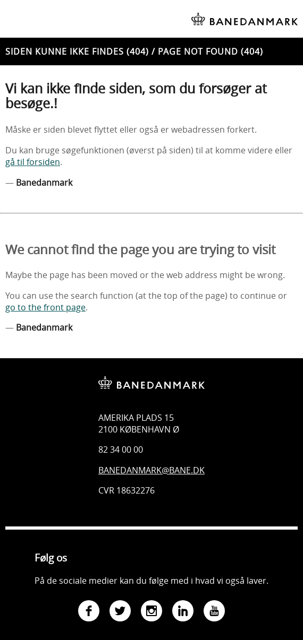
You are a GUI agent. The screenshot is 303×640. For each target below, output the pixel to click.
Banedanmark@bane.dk (151, 470)
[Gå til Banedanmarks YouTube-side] (214, 612)
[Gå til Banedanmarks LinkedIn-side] (182, 612)
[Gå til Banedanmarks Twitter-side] (120, 612)
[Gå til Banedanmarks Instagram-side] (151, 612)
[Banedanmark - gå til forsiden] (151, 374)
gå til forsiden (32, 162)
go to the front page (45, 307)
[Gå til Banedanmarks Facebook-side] (88, 612)
